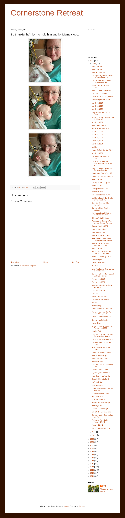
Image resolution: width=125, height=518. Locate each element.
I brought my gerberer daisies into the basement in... (102, 76)
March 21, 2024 (97, 141)
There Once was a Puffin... (101, 299)
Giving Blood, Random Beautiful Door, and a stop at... (102, 163)
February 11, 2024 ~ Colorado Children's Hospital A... (102, 335)
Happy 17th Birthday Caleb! (101, 257)
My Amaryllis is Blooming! (101, 373)
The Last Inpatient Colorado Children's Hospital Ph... (101, 81)
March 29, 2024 (97, 106)
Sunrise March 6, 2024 (100, 226)
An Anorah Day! (97, 66)
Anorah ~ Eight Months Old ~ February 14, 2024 (102, 313)
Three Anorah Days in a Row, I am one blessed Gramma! (102, 222)
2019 (92, 451)
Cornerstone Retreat (47, 12)
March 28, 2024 (97, 109)
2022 (92, 445)
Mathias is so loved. (99, 263)
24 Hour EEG (96, 266)
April (94, 435)
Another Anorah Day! (99, 229)
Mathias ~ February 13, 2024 (102, 317)
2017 (92, 458)
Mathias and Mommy (99, 296)
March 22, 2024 (97, 138)
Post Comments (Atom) (28, 266)
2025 (92, 61)
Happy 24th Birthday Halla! (101, 352)
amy (104, 486)
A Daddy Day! (96, 306)
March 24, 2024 (97, 132)
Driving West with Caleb (100, 218)
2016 (92, 461)
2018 (92, 455)
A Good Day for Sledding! (101, 403)
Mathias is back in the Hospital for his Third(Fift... (102, 199)
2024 (92, 439)
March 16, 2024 (97, 153)
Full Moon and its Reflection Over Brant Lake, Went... (101, 252)
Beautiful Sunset (97, 385)
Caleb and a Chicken (99, 94)
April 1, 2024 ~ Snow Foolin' (102, 90)
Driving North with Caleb (100, 189)
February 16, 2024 (98, 290)
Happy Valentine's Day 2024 (102, 309)
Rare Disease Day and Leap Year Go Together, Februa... (102, 239)
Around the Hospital (99, 125)
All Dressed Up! (97, 396)
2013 (92, 470)
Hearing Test (96, 331)
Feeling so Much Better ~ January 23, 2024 (101, 421)
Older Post (75, 262)
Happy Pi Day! (97, 186)
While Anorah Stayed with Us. (102, 339)
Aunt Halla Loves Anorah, (101, 376)
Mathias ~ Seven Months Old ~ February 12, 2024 (103, 327)
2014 (92, 467)
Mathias (94, 147)
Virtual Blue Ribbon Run (100, 128)
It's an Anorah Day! (98, 232)
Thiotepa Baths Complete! (101, 183)
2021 (92, 448)
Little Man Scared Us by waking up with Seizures (103, 270)
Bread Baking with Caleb (100, 379)
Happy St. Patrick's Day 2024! (102, 150)
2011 (92, 476)
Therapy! (95, 293)
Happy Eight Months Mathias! (102, 176)
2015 (92, 464)
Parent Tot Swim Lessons (101, 359)
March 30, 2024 (97, 103)
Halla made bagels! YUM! (101, 195)
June (94, 63)
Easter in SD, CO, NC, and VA (102, 97)
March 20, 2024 (97, 144)
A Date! (94, 302)
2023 (92, 442)
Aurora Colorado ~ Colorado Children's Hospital (102, 169)
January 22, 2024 (98, 425)
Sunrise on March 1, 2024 (101, 235)
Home (45, 262)
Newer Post (15, 262)
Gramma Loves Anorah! (100, 393)
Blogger (81, 506)
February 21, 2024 (98, 279)
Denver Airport (97, 260)
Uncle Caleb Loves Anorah (101, 412)
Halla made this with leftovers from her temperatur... (102, 214)
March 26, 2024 (97, 122)
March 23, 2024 (97, 135)
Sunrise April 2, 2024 (99, 72)
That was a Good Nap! (100, 409)
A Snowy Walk (97, 406)
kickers (66, 506)
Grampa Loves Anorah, (100, 370)
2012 (92, 473)
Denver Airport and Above (101, 100)
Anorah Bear (96, 323)
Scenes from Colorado (100, 320)
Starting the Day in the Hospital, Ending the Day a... (103, 275)
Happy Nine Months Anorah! (102, 173)
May (94, 432)
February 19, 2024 (98, 282)
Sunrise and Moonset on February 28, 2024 (100, 244)
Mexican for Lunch (98, 400)
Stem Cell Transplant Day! (101, 428)
